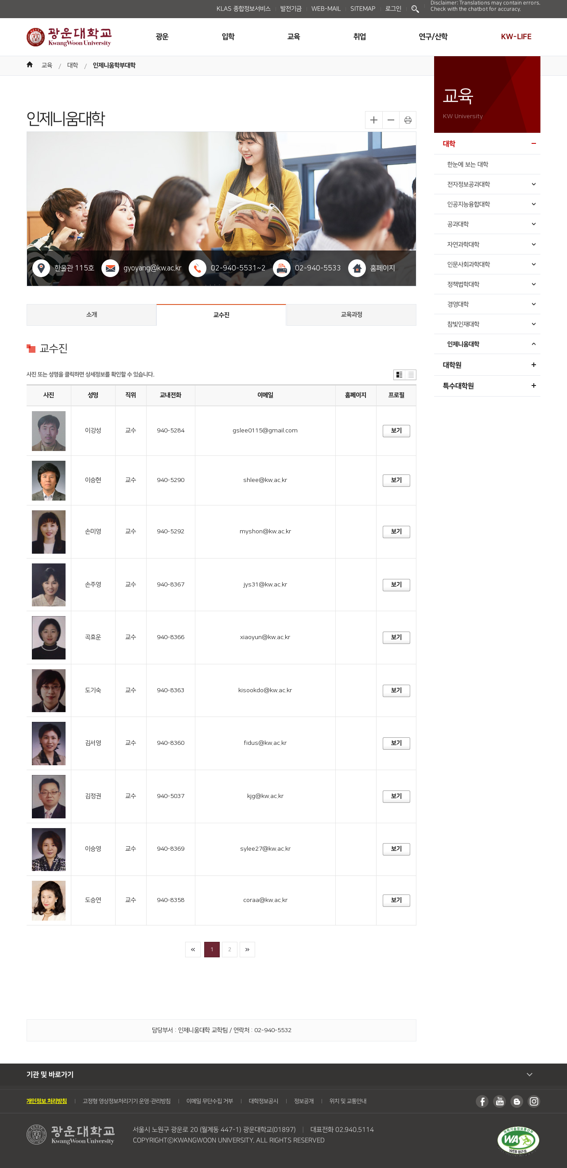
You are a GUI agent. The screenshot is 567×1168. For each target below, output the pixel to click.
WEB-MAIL (326, 8)
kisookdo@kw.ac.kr (265, 690)
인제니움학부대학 (114, 65)
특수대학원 (458, 386)
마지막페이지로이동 (247, 949)
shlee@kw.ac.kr (265, 480)
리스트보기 (410, 375)
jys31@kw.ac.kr (265, 584)
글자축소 (390, 120)
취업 (359, 37)
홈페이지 (382, 268)
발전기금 (291, 8)
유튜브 (499, 1101)
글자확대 (373, 120)
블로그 (516, 1101)
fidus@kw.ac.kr (265, 743)
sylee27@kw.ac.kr (265, 848)
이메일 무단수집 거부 (209, 1101)
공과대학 (458, 224)
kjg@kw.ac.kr (265, 796)
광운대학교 (69, 37)
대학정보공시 (263, 1101)
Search (415, 9)
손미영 (93, 531)
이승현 (93, 480)
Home (30, 64)
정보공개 (304, 1101)
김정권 (93, 796)
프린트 (407, 120)
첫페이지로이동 (193, 949)
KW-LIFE (516, 37)
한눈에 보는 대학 (467, 164)
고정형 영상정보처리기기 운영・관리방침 (127, 1101)
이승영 (93, 848)
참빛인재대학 (463, 324)
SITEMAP (363, 8)
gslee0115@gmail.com (265, 430)
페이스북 (482, 1101)
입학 (228, 37)
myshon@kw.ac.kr (265, 531)
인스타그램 (534, 1101)
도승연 (93, 900)
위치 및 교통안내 (348, 1101)
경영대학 (458, 304)
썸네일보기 (399, 375)
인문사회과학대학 (468, 264)
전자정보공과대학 (468, 184)
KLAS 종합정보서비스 (244, 8)
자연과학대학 (463, 244)
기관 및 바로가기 (50, 1075)
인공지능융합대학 (468, 204)
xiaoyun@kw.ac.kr (265, 637)
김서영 (93, 743)
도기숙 (93, 690)
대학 (72, 65)
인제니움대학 (463, 344)
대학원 (452, 365)
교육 (293, 37)
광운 (162, 37)
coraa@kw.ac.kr (265, 900)
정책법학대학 (463, 284)
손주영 (93, 584)
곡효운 (93, 637)
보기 (396, 430)
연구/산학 (433, 37)
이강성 (93, 430)
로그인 (393, 8)
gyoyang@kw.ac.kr (153, 268)
